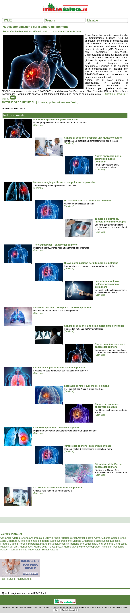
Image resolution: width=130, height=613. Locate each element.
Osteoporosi (93, 546)
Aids (8, 537)
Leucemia (90, 543)
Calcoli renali (118, 537)
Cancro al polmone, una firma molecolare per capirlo (94, 326)
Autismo (105, 537)
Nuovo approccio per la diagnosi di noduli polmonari (108, 159)
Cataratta (12, 540)
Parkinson (106, 546)
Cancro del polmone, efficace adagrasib (56, 427)
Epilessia (115, 540)
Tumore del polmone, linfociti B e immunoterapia (110, 220)
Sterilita (23, 549)
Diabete (76, 540)
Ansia (57, 537)
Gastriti (14, 543)
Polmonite (118, 546)
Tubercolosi (34, 549)
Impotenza (34, 543)
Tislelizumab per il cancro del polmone (55, 244)
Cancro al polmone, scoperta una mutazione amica (93, 137)
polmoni (54, 102)
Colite (53, 540)
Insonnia (64, 543)
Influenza (53, 543)
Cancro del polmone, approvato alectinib (107, 405)
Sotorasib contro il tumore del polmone (86, 386)
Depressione (64, 540)
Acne (3, 537)
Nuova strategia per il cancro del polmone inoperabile (64, 182)
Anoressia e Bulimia (41, 537)
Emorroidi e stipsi (92, 540)
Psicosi (4, 549)
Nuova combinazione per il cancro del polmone (110, 345)
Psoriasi (13, 549)
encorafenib (69, 102)
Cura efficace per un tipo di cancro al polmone (59, 367)
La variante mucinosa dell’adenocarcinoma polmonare (107, 284)
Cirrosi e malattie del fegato (33, 540)
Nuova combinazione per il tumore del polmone (91, 263)
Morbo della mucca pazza (48, 546)
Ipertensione (77, 543)
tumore (42, 102)
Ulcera (54, 549)
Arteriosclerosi (69, 537)
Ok (56, 610)
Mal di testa (120, 543)
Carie (3, 540)
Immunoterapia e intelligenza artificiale (55, 119)
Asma (97, 537)
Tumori (46, 549)
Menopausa (26, 546)
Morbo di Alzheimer (75, 546)
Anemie (25, 537)
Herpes (23, 543)
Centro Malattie (11, 533)
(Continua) (38, 125)
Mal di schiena (104, 543)
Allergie (16, 537)
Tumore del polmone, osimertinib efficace (87, 446)
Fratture (4, 543)
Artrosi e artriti (85, 537)
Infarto (43, 543)
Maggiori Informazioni (69, 610)
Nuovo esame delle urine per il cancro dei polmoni (62, 307)
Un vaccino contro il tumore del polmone (87, 200)
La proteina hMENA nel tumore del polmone (58, 487)
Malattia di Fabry (9, 546)
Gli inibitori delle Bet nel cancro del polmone (108, 465)
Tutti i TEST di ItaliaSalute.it (15, 578)
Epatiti (105, 540)
